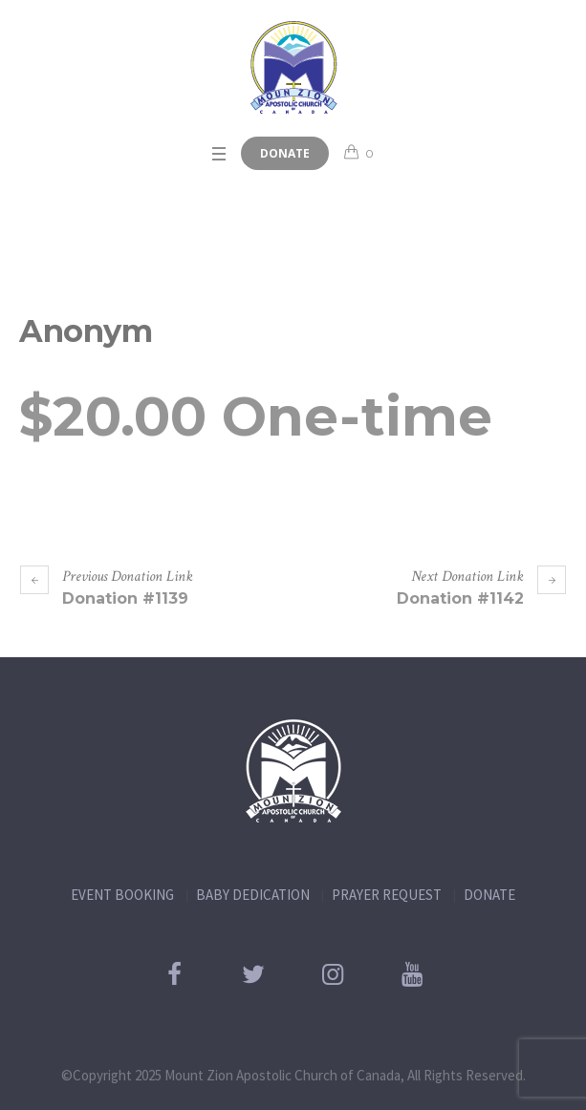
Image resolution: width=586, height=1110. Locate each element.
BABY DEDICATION (253, 895)
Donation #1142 (460, 598)
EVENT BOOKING (122, 895)
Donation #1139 (125, 598)
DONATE (489, 895)
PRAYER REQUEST (387, 895)
